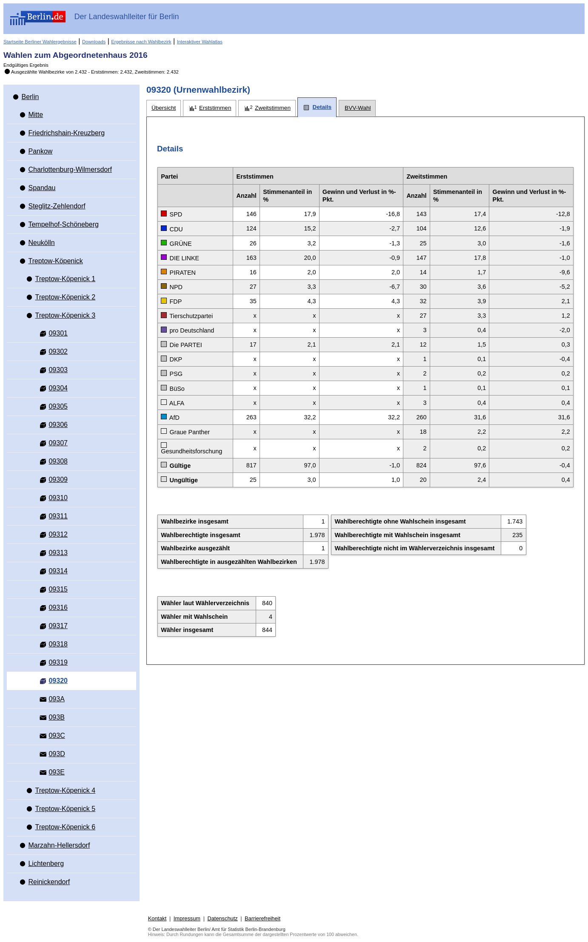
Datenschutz (222, 918)
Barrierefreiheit (262, 918)
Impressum (187, 918)
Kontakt (157, 918)
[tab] (163, 108)
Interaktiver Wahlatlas (200, 41)
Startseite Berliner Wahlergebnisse (40, 41)
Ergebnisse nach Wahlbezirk (141, 41)
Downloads (94, 41)
